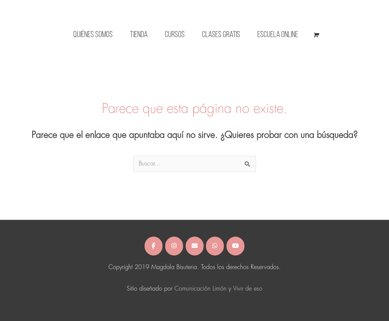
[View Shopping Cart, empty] (315, 35)
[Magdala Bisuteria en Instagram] (174, 246)
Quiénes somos (93, 34)
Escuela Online (277, 34)
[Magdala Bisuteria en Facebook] (153, 246)
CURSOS (175, 34)
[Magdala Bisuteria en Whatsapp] (215, 246)
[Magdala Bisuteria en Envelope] (195, 246)
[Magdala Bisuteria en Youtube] (235, 246)
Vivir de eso (247, 289)
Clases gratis (221, 34)
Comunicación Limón (200, 289)
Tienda (139, 34)
